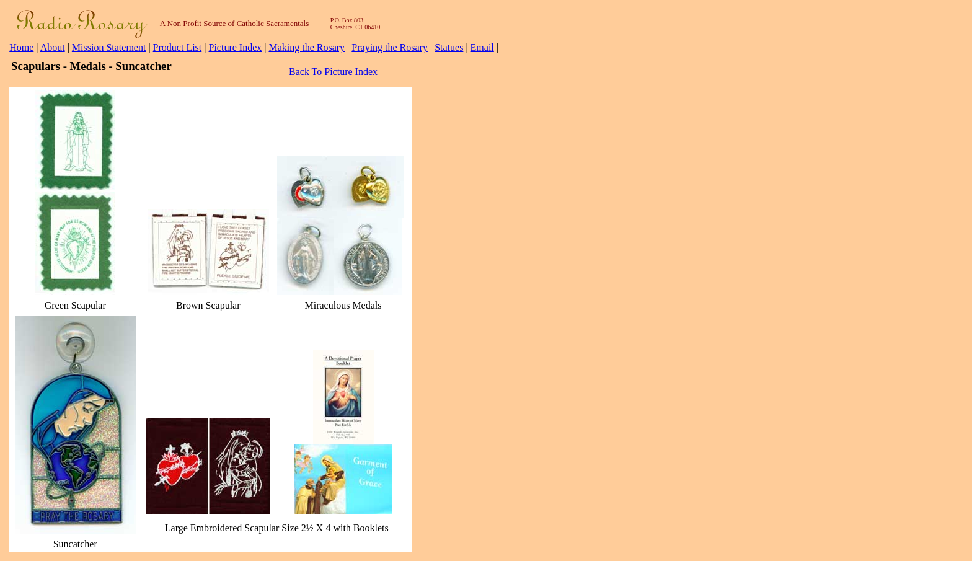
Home (21, 47)
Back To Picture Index (333, 71)
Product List (177, 47)
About (52, 47)
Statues (449, 47)
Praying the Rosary (389, 47)
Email (482, 47)
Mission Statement (109, 47)
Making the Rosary (306, 47)
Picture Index (235, 47)
